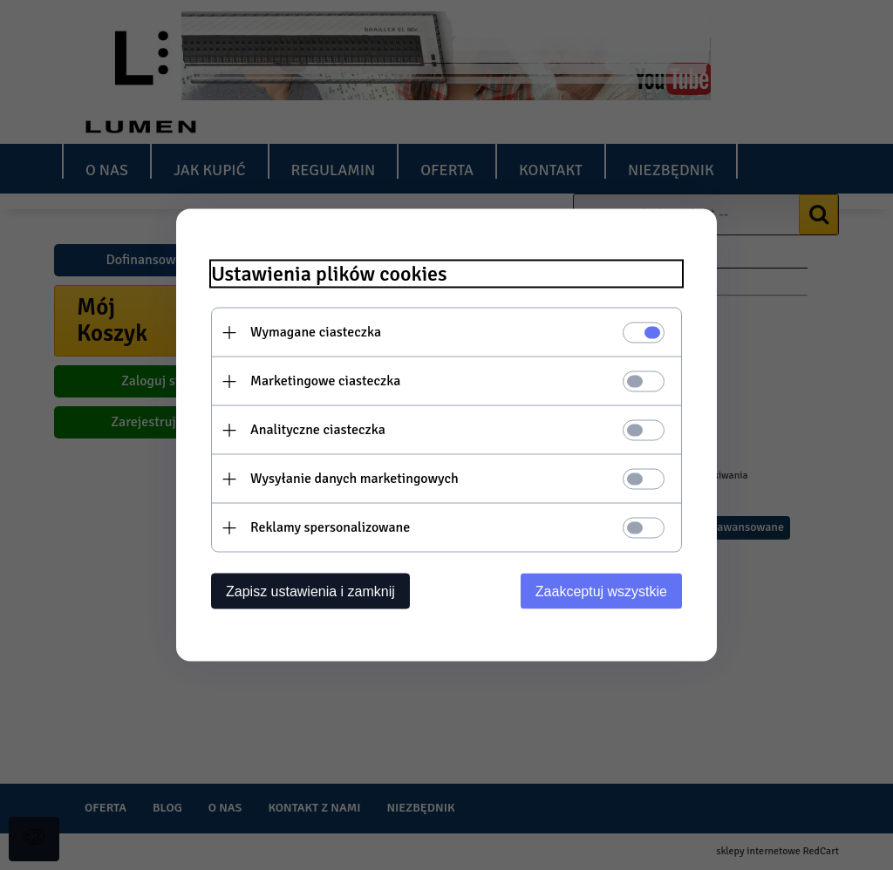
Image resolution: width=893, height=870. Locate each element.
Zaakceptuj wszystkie (601, 591)
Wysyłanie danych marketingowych (354, 478)
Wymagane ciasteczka (315, 332)
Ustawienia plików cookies (329, 274)
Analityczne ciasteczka (317, 429)
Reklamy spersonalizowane (330, 527)
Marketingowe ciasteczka (325, 381)
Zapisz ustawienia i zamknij (310, 591)
